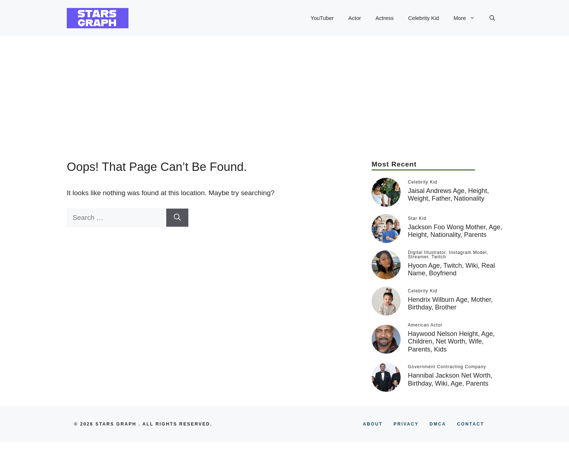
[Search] (177, 218)
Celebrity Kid (423, 18)
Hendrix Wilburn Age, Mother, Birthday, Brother (450, 303)
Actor (354, 18)
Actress (385, 18)
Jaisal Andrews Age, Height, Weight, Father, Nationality (448, 194)
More (468, 18)
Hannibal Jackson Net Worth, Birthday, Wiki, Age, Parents (450, 379)
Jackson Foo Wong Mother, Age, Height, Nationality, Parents (455, 231)
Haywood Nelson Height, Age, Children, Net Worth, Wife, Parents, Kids (451, 341)
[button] (492, 18)
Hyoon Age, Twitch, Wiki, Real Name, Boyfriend (451, 269)
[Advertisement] (284, 90)
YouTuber (322, 18)
